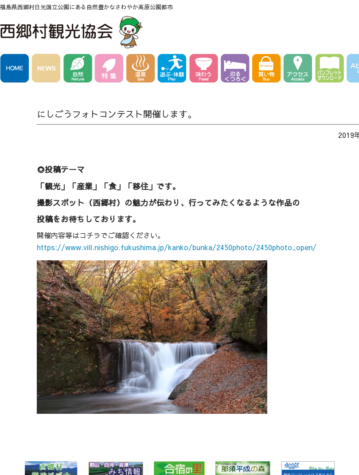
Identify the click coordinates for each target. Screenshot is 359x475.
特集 (110, 70)
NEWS (47, 70)
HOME (16, 70)
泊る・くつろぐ (236, 70)
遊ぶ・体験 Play (173, 70)
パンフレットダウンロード (331, 70)
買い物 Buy (268, 70)
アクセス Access (299, 70)
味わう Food (205, 70)
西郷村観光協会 (72, 32)
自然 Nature (79, 70)
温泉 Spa (142, 70)
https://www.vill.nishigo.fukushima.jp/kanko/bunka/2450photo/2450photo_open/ (176, 247)
